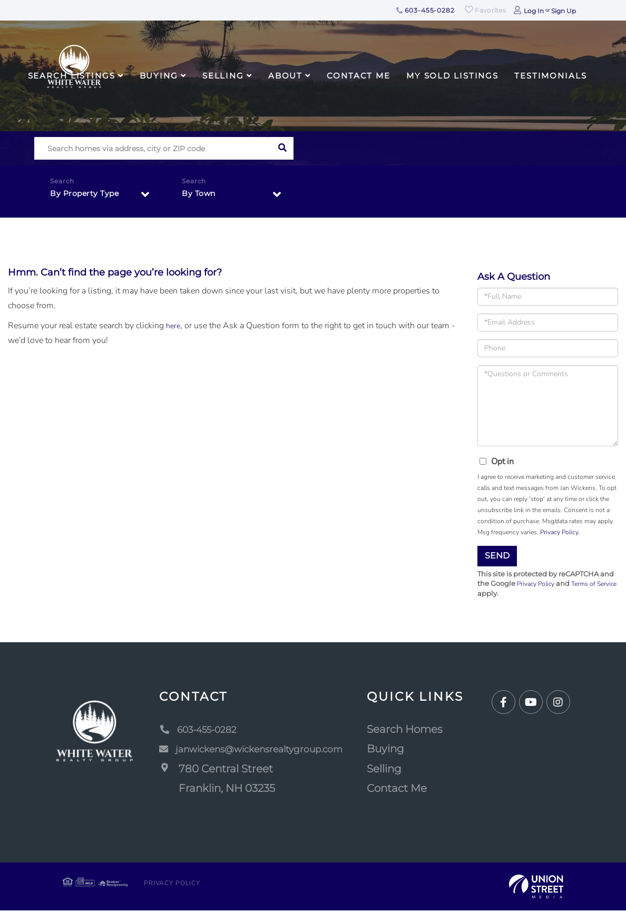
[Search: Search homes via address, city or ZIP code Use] (152, 148)
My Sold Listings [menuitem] (452, 76)
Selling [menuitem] (223, 76)
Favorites (485, 10)
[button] (282, 148)
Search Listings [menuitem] (71, 76)
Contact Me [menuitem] (358, 76)
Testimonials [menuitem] (550, 76)
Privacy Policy (559, 532)
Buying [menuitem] (159, 76)
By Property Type (88, 196)
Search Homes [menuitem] (417, 730)
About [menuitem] (285, 76)
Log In (534, 11)
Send (497, 556)
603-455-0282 (425, 10)
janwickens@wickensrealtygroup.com (255, 750)
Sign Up (563, 11)
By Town (201, 196)
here (174, 325)
